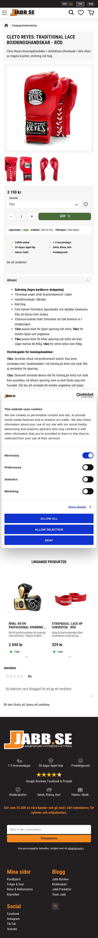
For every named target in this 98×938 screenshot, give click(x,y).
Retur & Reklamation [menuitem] (20, 889)
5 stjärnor (21, 676)
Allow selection (49, 529)
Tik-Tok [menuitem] (11, 924)
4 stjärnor (18, 676)
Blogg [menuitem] (58, 872)
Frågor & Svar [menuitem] (15, 884)
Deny (49, 540)
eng (91, 3)
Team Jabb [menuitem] (59, 894)
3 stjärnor (14, 676)
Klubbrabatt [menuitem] (59, 884)
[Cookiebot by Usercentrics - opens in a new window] (77, 395)
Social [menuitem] (14, 906)
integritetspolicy (75, 848)
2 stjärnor (11, 676)
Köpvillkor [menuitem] (13, 894)
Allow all (49, 518)
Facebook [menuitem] (13, 914)
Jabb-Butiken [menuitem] (60, 879)
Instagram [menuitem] (13, 919)
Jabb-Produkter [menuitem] (61, 889)
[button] (6, 12)
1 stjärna (7, 676)
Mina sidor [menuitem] (19, 872)
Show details (77, 507)
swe (80, 3)
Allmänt (12, 280)
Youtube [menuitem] (12, 929)
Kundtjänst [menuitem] (14, 879)
